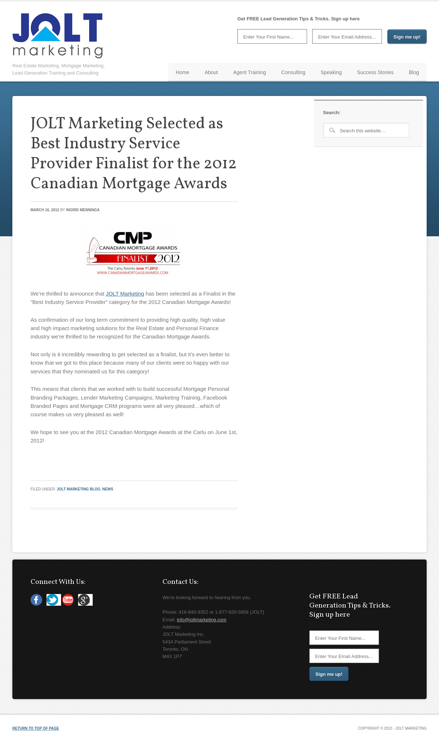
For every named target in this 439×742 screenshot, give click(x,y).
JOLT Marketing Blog (78, 489)
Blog (414, 72)
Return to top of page (35, 728)
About (211, 72)
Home (182, 72)
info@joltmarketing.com (201, 619)
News (107, 489)
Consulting (293, 72)
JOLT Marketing (125, 293)
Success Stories (375, 72)
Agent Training (249, 72)
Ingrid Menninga (83, 210)
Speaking (331, 72)
